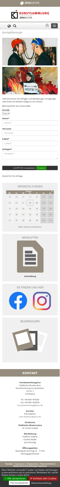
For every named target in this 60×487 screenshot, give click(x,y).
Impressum (20, 464)
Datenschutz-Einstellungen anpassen (30, 466)
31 (44, 220)
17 (44, 208)
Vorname (6, 129)
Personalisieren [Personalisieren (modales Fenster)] (19, 482)
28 (23, 220)
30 (37, 220)
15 (30, 208)
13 (16, 208)
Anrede (6, 110)
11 (50, 203)
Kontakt (9, 464)
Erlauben (41, 168)
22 (30, 214)
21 (23, 214)
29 (30, 220)
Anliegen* (7, 149)
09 (37, 203)
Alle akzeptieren (15, 478)
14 (23, 208)
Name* (5, 118)
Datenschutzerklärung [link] (41, 483)
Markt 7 (30, 391)
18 (50, 208)
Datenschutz (32, 464)
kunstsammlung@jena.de (30, 405)
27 (16, 220)
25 (50, 214)
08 (30, 203)
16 (37, 208)
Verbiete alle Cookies (43, 478)
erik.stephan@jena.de (30, 416)
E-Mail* (5, 139)
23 (37, 214)
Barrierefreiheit (48, 464)
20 (16, 214)
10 (44, 203)
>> (52, 191)
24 (44, 214)
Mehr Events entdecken (30, 226)
